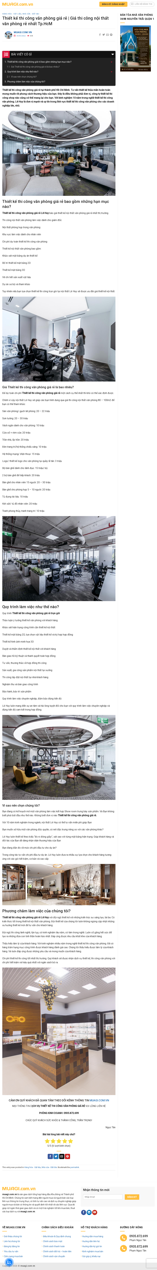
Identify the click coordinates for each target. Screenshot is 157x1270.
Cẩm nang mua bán (13, 1256)
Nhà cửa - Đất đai (31, 14)
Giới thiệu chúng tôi (13, 1236)
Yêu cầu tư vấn (11, 1251)
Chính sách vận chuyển (54, 1256)
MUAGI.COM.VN (99, 1100)
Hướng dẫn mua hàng (92, 1236)
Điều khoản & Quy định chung (57, 1236)
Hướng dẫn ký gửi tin (92, 1246)
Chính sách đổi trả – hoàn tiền (57, 1251)
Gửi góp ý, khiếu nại (91, 1256)
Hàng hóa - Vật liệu (11, 14)
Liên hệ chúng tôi (12, 1241)
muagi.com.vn (23, 32)
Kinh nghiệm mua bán (92, 1251)
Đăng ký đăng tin (12, 1246)
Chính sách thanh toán (54, 1246)
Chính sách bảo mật (52, 1241)
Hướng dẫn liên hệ (91, 1241)
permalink (74, 1167)
